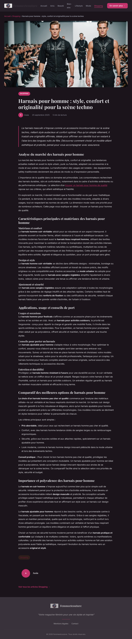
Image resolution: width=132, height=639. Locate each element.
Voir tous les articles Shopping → (34, 587)
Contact (74, 623)
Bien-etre (69, 6)
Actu (52, 6)
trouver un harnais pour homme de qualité (86, 185)
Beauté (61, 6)
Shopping (98, 6)
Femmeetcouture (20, 6)
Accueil (43, 6)
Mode (88, 6)
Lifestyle (79, 6)
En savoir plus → (117, 6)
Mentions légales (61, 623)
